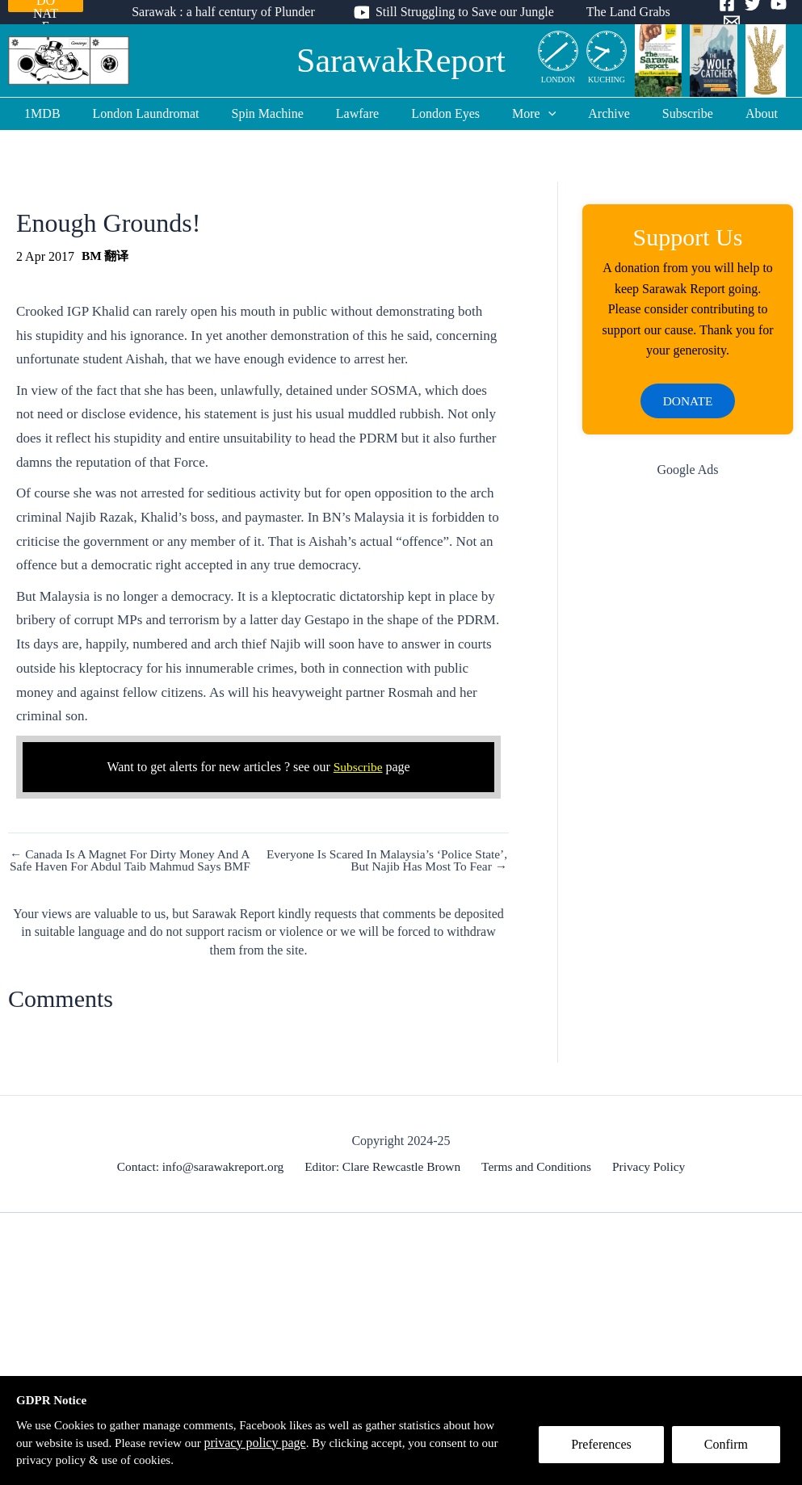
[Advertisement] (687, 609)
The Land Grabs (622, 12)
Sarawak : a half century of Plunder (229, 12)
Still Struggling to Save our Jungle (465, 12)
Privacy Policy (645, 1180)
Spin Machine (281, 113)
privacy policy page (293, 1441)
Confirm (732, 1450)
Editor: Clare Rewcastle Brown (386, 1180)
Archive (596, 113)
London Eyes (445, 113)
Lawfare (363, 113)
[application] (542, 114)
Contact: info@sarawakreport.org (206, 1180)
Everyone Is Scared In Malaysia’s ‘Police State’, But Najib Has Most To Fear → (400, 861)
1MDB (68, 113)
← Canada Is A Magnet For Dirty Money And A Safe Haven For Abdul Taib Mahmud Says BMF (128, 867)
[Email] (722, 22)
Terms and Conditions (537, 1180)
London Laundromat (165, 113)
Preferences (607, 1450)
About (736, 113)
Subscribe (668, 113)
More (527, 114)
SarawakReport (401, 60)
